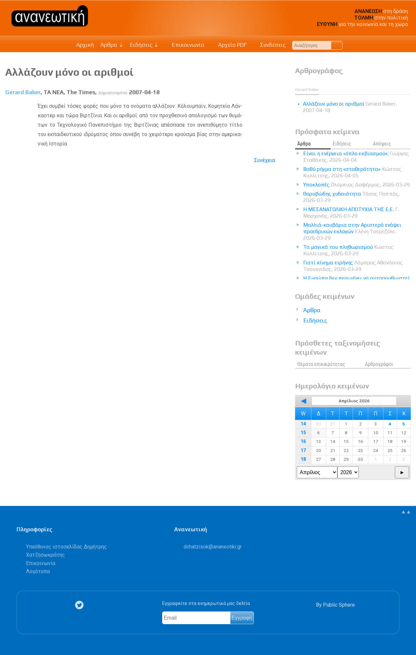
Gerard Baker (23, 92)
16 (303, 441)
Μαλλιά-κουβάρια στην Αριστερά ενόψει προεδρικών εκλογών (352, 231)
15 (303, 432)
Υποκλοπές (356, 185)
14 (303, 424)
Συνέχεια (264, 160)
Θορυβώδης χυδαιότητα (351, 197)
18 (303, 459)
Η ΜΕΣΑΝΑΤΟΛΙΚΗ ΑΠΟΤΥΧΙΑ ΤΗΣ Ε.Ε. (351, 212)
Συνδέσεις (269, 44)
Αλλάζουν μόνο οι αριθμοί (69, 72)
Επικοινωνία (185, 44)
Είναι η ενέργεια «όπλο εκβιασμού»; (356, 156)
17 (303, 450)
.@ (213, 547)
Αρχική (85, 45)
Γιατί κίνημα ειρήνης (353, 265)
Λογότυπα (38, 571)
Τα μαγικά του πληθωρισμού (348, 250)
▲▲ (406, 512)
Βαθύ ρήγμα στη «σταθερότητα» (352, 172)
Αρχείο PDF (229, 44)
